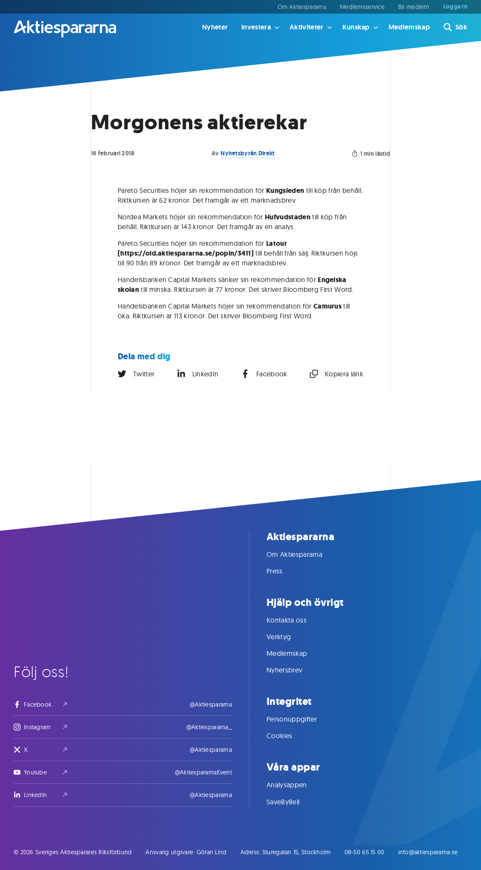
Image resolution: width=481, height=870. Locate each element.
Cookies (288, 735)
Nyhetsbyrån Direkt (247, 153)
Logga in (455, 7)
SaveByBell (291, 801)
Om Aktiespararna (302, 7)
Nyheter (215, 27)
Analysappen (295, 784)
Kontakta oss (295, 620)
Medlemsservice (362, 7)
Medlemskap (409, 27)
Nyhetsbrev (293, 670)
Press (283, 571)
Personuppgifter (300, 719)
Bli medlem (413, 7)
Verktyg (287, 636)
